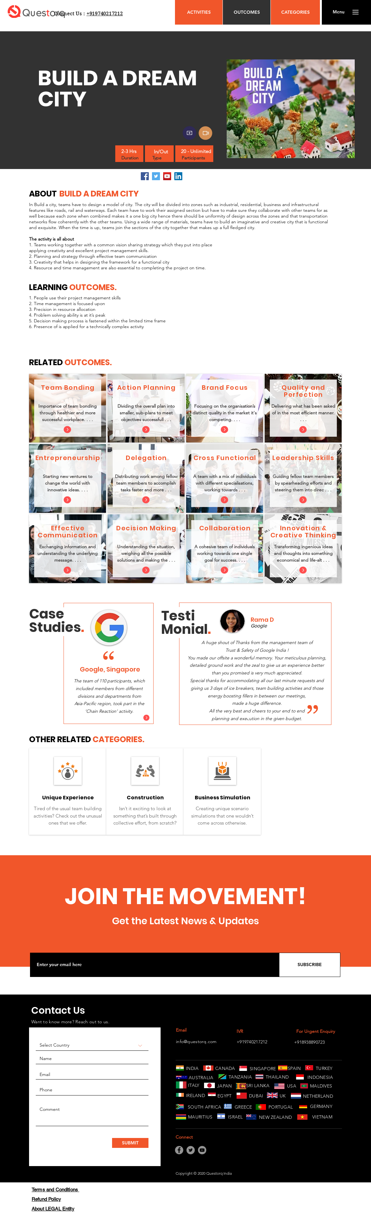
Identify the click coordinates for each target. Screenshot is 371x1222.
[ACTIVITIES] (199, 12)
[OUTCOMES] (246, 12)
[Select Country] (92, 1045)
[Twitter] (156, 176)
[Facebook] (145, 176)
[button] (338, 12)
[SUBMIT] (130, 1143)
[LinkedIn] (178, 176)
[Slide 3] (117, 716)
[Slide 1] (101, 716)
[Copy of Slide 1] (256, 717)
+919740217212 (105, 14)
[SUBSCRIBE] (309, 965)
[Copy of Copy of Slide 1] (263, 717)
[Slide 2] (109, 716)
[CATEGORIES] (295, 12)
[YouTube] (167, 176)
